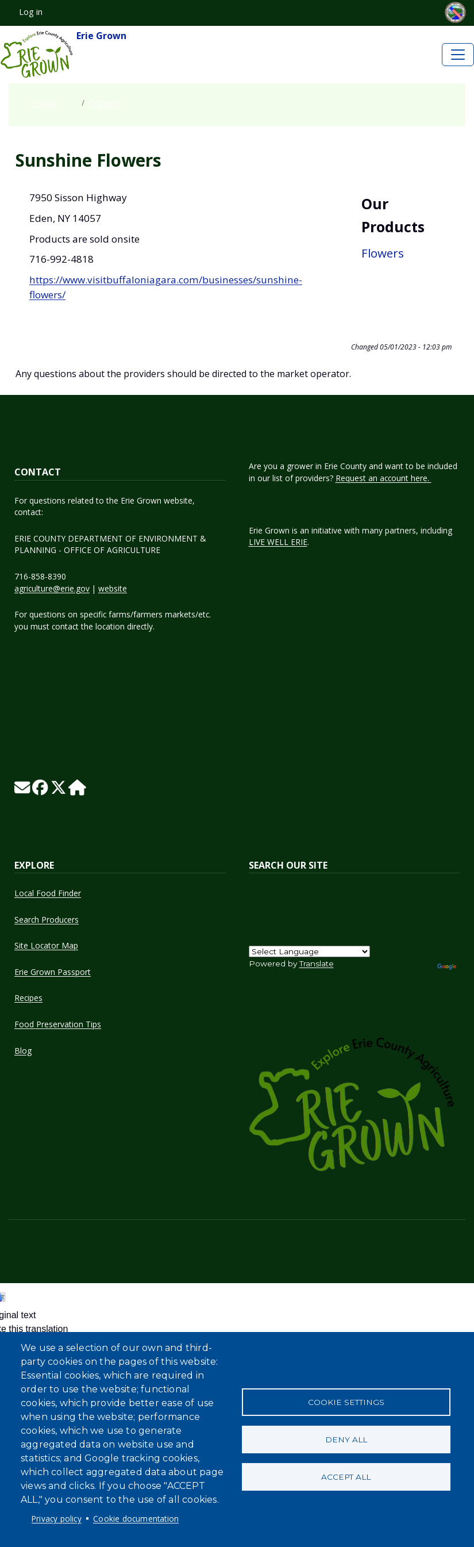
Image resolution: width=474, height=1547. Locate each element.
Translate (316, 963)
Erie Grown (63, 54)
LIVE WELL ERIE (278, 541)
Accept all (346, 1476)
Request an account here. (383, 478)
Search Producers (46, 919)
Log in (31, 11)
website (112, 588)
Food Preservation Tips (57, 1024)
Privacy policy (57, 1518)
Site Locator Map (46, 945)
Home (45, 102)
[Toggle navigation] (458, 54)
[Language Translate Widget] (309, 951)
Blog (23, 1050)
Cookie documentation (136, 1518)
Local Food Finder (47, 893)
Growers (105, 102)
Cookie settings (346, 1402)
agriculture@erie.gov (52, 588)
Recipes (28, 997)
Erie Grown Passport (52, 971)
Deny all (346, 1439)
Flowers (382, 253)
